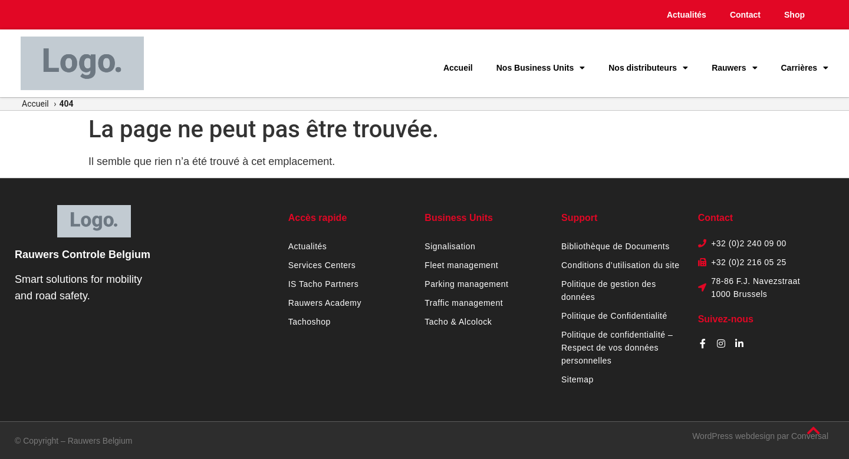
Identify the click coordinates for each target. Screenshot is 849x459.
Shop (794, 14)
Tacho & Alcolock (458, 321)
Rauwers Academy (324, 303)
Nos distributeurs (648, 68)
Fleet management (461, 265)
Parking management (466, 284)
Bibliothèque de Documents (615, 246)
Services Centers (322, 265)
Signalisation (449, 246)
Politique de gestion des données (608, 290)
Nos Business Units (540, 68)
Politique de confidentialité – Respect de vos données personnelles (617, 347)
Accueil (458, 67)
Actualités (686, 14)
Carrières (805, 68)
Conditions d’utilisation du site (620, 265)
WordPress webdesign (733, 436)
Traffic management (463, 303)
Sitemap (577, 379)
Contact (745, 14)
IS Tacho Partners (323, 284)
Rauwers (734, 68)
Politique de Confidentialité (614, 316)
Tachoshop (309, 321)
